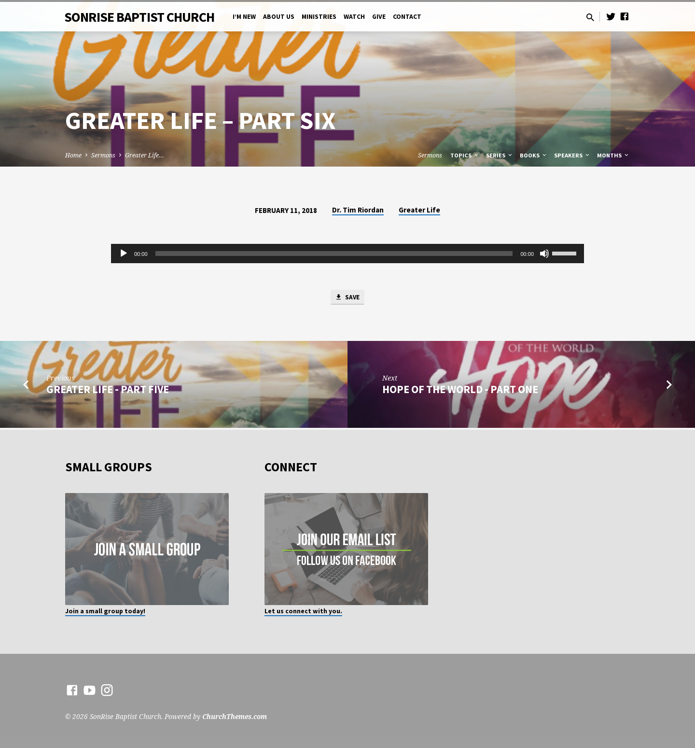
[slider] (334, 253)
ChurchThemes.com (234, 716)
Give (379, 17)
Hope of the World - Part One (460, 391)
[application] (347, 253)
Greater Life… (144, 155)
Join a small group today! (105, 611)
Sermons (103, 155)
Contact (407, 17)
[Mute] (544, 253)
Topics (465, 155)
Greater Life (419, 209)
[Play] (123, 253)
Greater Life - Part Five (107, 391)
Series (500, 155)
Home (73, 155)
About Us (278, 17)
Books (534, 155)
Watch (354, 17)
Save (347, 298)
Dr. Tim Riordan (358, 209)
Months (613, 155)
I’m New (244, 17)
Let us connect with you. (303, 611)
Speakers (572, 155)
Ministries (319, 17)
